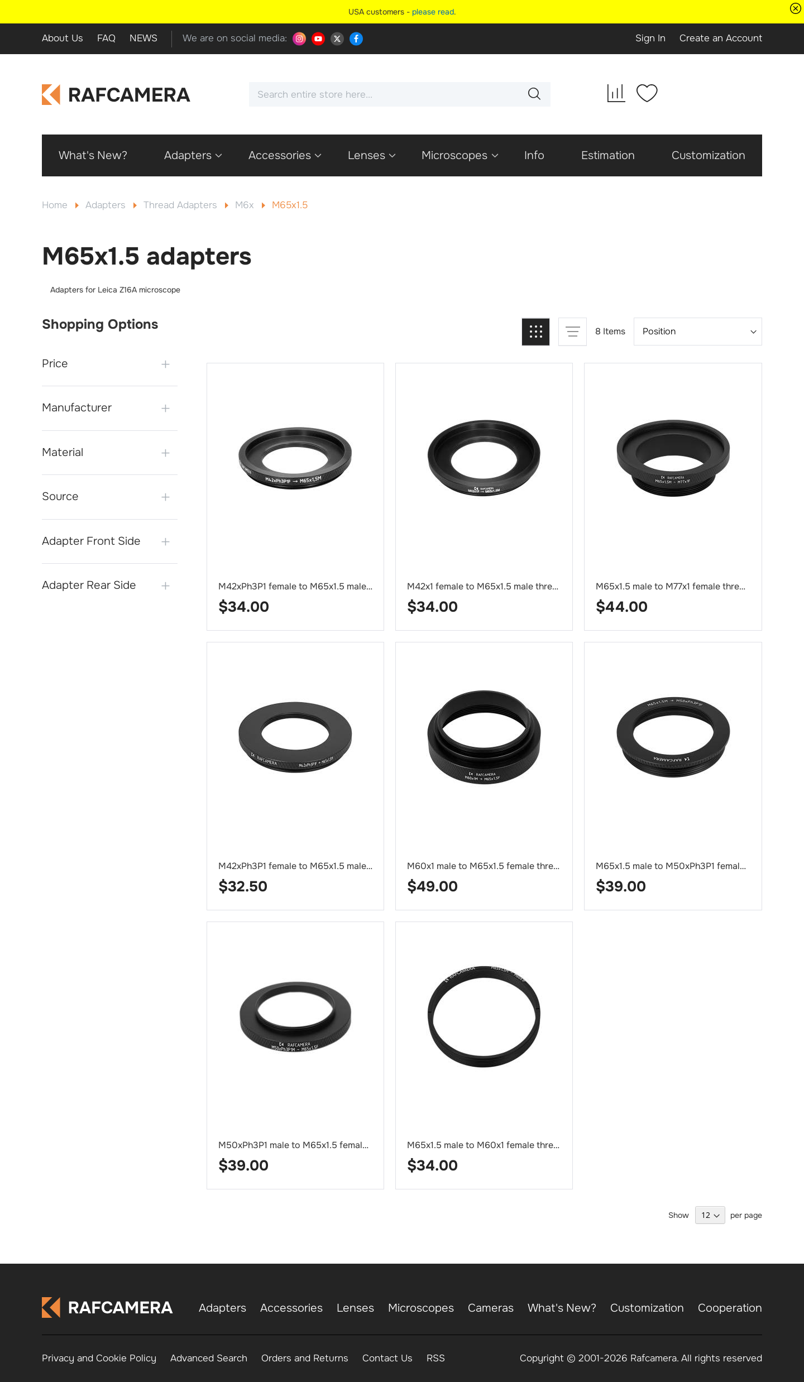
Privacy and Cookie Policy (99, 1358)
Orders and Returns (304, 1358)
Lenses (355, 1308)
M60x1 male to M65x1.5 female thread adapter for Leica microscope (548, 866)
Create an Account (720, 38)
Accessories (291, 1308)
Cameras (491, 1308)
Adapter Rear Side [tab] (89, 585)
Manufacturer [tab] (77, 408)
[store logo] (116, 94)
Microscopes (421, 1308)
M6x (246, 205)
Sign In (650, 38)
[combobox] (400, 94)
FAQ (106, 38)
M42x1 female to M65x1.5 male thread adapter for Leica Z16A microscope (559, 586)
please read (433, 12)
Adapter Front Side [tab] (91, 541)
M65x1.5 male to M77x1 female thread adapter (690, 586)
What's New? (562, 1308)
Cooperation (730, 1308)
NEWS (143, 38)
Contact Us (387, 1358)
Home (56, 205)
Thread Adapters (181, 205)
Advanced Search (208, 1358)
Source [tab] (60, 496)
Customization (647, 1308)
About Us (62, 38)
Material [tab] (62, 452)
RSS (436, 1358)
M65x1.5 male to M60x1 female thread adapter (503, 1145)
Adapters (106, 205)
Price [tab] (55, 364)
